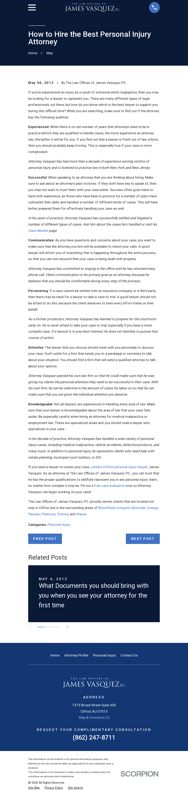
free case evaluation (109, 486)
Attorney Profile (76, 655)
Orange (152, 508)
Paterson (48, 514)
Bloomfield (106, 508)
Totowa (62, 514)
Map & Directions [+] (94, 717)
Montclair (138, 508)
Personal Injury (59, 525)
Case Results (38, 231)
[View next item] (68, 627)
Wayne (81, 514)
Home (54, 655)
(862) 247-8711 (94, 737)
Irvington (123, 508)
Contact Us (129, 655)
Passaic (34, 514)
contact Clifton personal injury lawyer (119, 467)
